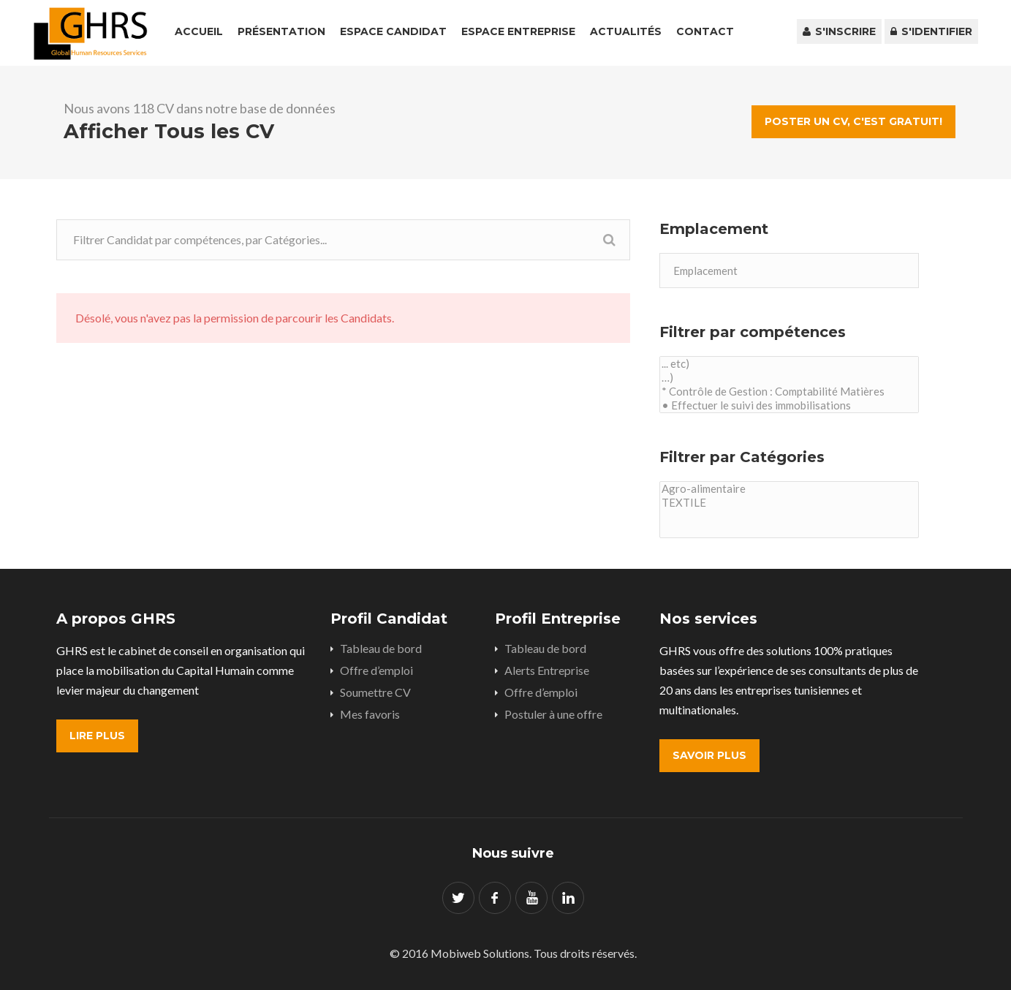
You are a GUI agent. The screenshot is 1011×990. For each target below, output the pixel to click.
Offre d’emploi (376, 670)
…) (789, 378)
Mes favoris (370, 714)
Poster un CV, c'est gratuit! (853, 121)
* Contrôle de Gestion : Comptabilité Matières (789, 391)
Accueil (199, 31)
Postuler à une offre (553, 714)
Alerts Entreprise (546, 670)
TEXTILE (789, 503)
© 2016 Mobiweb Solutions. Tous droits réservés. (513, 953)
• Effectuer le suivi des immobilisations (789, 405)
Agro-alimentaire (789, 489)
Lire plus (97, 735)
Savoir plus (709, 755)
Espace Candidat (393, 31)
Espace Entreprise (518, 31)
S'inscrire (839, 31)
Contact (705, 31)
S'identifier (931, 31)
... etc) (789, 364)
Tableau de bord (381, 648)
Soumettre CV (375, 692)
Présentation (281, 31)
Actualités (626, 31)
